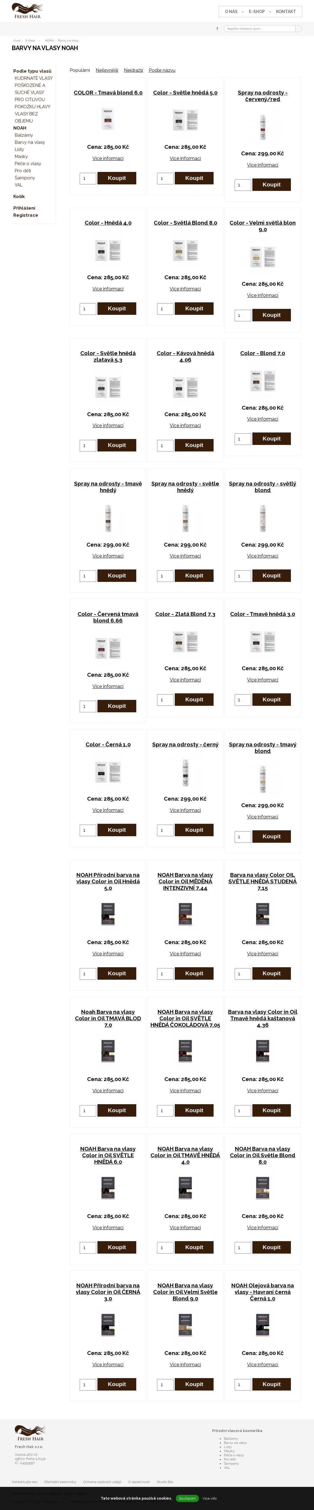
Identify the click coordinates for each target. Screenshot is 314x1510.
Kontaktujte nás (24, 1482)
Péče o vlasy (28, 163)
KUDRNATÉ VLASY (34, 78)
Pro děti (23, 170)
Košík (19, 196)
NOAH (49, 40)
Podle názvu (162, 70)
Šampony (25, 178)
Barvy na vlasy (68, 40)
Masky (21, 156)
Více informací (108, 158)
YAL (19, 185)
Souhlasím (187, 1498)
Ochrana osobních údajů (102, 1482)
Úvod (16, 40)
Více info (210, 1498)
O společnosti (139, 1482)
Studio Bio (165, 1482)
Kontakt (286, 11)
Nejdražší (133, 70)
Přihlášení (24, 208)
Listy (19, 149)
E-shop (257, 11)
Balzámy (24, 135)
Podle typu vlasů (32, 71)
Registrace (25, 215)
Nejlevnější (107, 70)
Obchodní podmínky (60, 1482)
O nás (231, 11)
